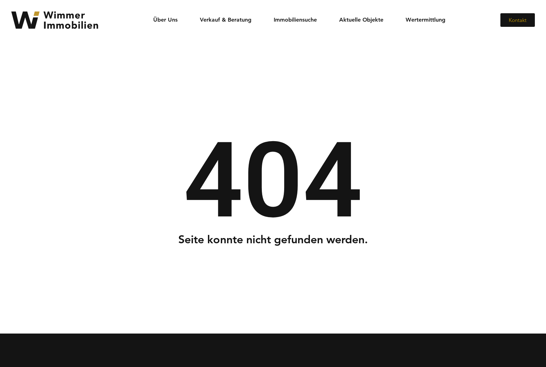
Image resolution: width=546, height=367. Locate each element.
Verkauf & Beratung (225, 19)
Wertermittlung (425, 19)
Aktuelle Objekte (361, 19)
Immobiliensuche (295, 19)
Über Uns (165, 19)
